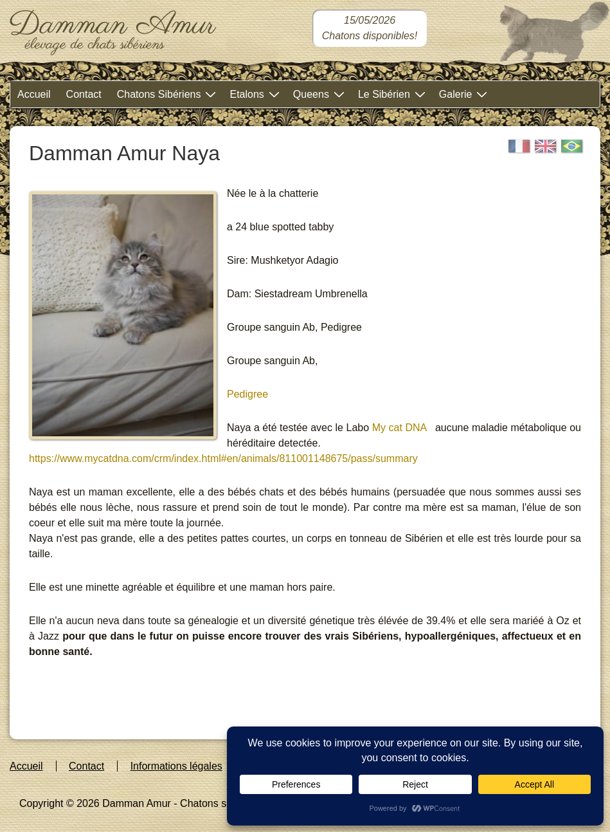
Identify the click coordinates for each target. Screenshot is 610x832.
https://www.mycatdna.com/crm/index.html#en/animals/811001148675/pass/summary (223, 458)
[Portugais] (572, 146)
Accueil (34, 94)
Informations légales (176, 766)
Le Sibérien (393, 94)
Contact (84, 94)
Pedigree (247, 394)
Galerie (465, 94)
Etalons (255, 94)
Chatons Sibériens (168, 94)
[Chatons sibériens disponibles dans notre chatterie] (369, 28)
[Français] (519, 146)
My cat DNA (397, 427)
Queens (320, 94)
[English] (545, 146)
